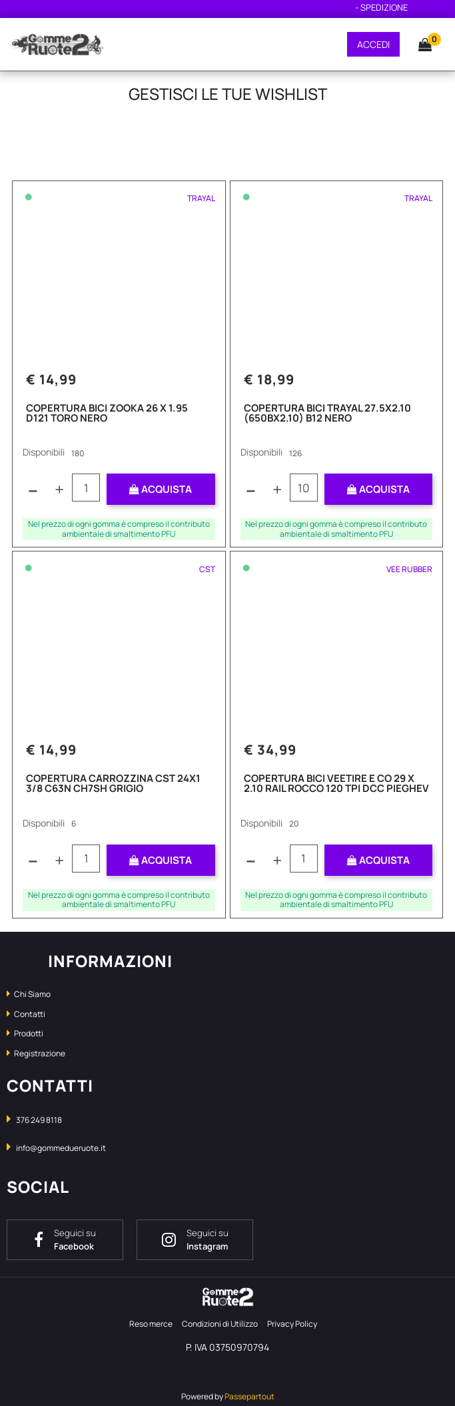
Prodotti (25, 1033)
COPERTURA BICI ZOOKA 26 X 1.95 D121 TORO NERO (107, 414)
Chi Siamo (29, 994)
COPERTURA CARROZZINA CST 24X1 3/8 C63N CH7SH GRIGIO (113, 784)
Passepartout (249, 1396)
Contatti (26, 1014)
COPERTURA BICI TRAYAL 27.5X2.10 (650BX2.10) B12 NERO (327, 414)
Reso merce (151, 1323)
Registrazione (36, 1053)
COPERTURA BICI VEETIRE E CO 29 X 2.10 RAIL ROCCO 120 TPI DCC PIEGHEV (336, 784)
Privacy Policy (292, 1323)
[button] (418, 44)
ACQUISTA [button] (160, 489)
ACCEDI (373, 44)
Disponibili (44, 452)
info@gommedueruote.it (61, 1148)
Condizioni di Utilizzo (220, 1323)
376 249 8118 (39, 1120)
